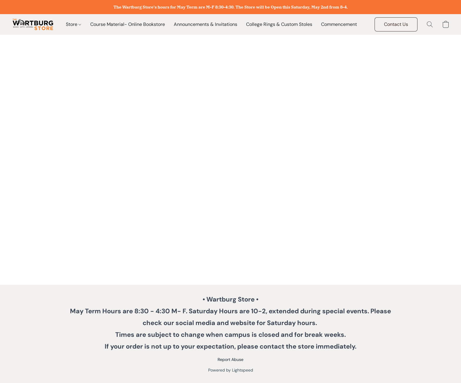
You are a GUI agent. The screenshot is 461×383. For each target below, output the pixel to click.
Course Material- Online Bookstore (127, 24)
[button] (33, 24)
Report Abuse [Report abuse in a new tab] (230, 359)
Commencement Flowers (348, 24)
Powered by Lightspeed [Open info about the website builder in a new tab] (230, 370)
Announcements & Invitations (205, 24)
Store (73, 24)
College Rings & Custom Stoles (279, 24)
